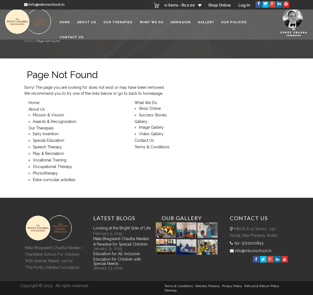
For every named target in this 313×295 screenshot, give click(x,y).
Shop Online (219, 5)
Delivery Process (207, 286)
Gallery (206, 24)
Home (65, 24)
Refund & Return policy (261, 286)
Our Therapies (118, 24)
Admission (181, 24)
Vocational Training (49, 160)
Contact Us (72, 39)
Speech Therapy (47, 147)
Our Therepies (41, 128)
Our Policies (234, 24)
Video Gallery (151, 134)
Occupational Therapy (52, 166)
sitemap (170, 290)
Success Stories (153, 115)
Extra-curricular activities (54, 180)
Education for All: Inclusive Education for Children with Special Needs (117, 259)
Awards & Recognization (54, 121)
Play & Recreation (48, 153)
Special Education (48, 140)
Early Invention (45, 134)
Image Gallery (151, 127)
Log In (244, 5)
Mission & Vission (48, 115)
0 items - (179, 5)
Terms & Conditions (151, 147)
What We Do (151, 24)
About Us (86, 24)
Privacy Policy (232, 286)
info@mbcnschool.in (44, 4)
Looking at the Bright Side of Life (122, 228)
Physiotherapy (45, 173)
